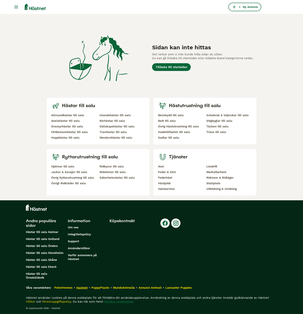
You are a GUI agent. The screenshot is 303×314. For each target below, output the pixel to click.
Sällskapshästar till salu (117, 126)
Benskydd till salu (171, 115)
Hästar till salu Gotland (42, 239)
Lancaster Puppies (178, 287)
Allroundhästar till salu (67, 115)
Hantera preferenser (118, 301)
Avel (161, 166)
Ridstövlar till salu (113, 172)
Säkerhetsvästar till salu (117, 177)
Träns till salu (216, 132)
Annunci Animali (150, 287)
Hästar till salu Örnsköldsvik (36, 275)
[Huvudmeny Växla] (16, 7)
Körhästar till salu (112, 121)
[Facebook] (165, 223)
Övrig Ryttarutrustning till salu (72, 177)
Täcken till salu (217, 126)
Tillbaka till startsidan (171, 67)
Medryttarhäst (216, 172)
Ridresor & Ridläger (220, 177)
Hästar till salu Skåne (41, 260)
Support (73, 241)
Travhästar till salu (113, 132)
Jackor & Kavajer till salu (69, 172)
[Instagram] (175, 223)
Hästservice (166, 189)
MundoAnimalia (124, 287)
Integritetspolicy (79, 234)
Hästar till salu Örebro (42, 246)
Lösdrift (211, 166)
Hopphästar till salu (65, 137)
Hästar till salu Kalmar (42, 232)
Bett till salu (167, 121)
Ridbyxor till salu (112, 166)
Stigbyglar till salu (219, 121)
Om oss (73, 227)
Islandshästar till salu (115, 115)
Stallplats (213, 183)
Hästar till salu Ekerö (41, 267)
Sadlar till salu (168, 137)
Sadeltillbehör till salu (174, 132)
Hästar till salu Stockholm (44, 253)
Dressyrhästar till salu (67, 126)
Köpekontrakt (122, 220)
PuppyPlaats (100, 287)
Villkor (30, 301)
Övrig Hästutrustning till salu (178, 126)
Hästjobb (164, 183)
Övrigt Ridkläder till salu (68, 183)
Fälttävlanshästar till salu (69, 132)
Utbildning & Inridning (221, 189)
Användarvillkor (79, 248)
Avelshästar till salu (65, 121)
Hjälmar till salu (62, 166)
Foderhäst (165, 177)
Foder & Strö (167, 172)
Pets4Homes (63, 287)
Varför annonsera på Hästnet (82, 257)
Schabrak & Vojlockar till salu (227, 115)
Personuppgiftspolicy (56, 301)
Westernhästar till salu (116, 137)
